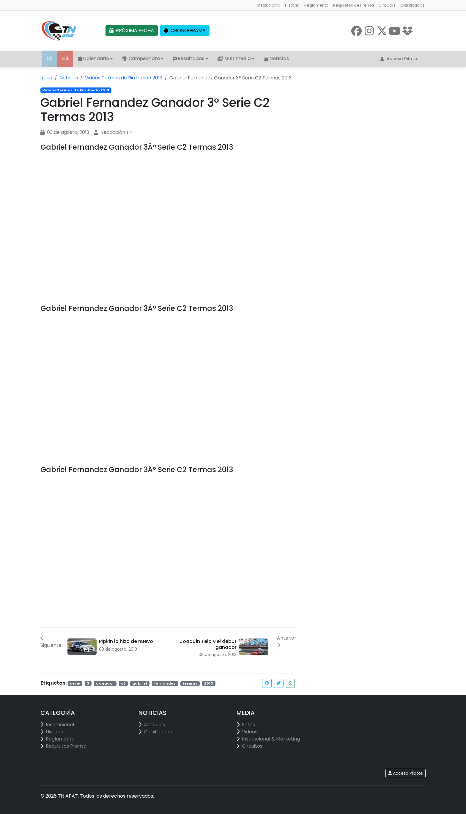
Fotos (248, 724)
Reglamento (316, 5)
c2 (123, 683)
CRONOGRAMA (185, 30)
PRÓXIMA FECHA (131, 30)
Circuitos (387, 5)
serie (75, 683)
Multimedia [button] (234, 59)
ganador (105, 683)
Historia (292, 5)
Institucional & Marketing (271, 738)
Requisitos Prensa (66, 746)
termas (190, 683)
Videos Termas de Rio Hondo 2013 (123, 77)
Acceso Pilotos (400, 59)
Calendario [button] (93, 59)
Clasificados (412, 5)
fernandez (165, 683)
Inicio (46, 77)
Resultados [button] (188, 59)
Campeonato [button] (141, 59)
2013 (208, 683)
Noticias (276, 59)
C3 (65, 59)
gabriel (139, 683)
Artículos (154, 724)
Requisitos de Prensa (353, 5)
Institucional (268, 5)
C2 (49, 59)
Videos (249, 731)
